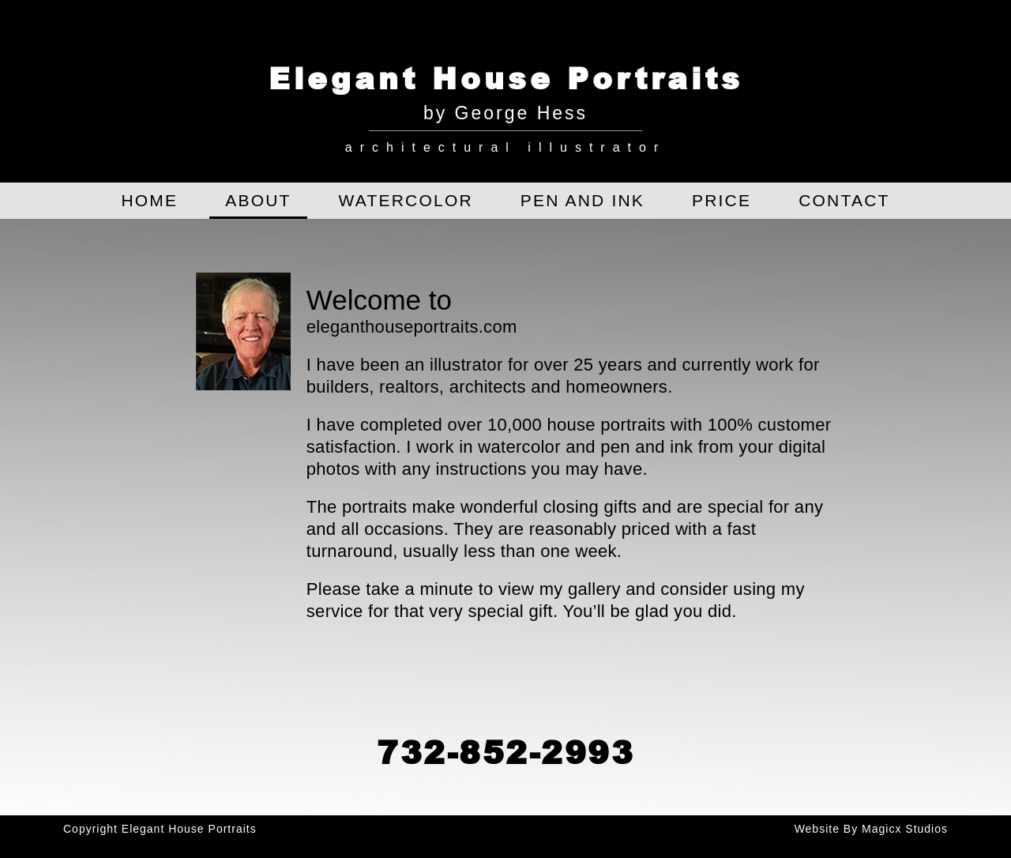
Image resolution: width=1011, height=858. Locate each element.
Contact (844, 200)
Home (149, 200)
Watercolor (406, 200)
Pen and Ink (583, 200)
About (258, 200)
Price (721, 200)
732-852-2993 (505, 751)
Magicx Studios (905, 828)
